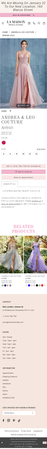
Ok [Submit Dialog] (45, 444)
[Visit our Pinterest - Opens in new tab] (14, 421)
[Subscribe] (33, 414)
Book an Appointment (23, 178)
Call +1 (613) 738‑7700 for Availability (23, 166)
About (5, 395)
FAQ (4, 388)
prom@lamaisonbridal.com (13, 323)
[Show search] (39, 23)
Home (5, 32)
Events (5, 391)
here (30, 447)
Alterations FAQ (9, 398)
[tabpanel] (23, 73)
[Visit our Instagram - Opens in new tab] (8, 421)
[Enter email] (19, 414)
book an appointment (11, 204)
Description (9, 185)
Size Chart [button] (40, 149)
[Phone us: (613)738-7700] (34, 23)
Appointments (8, 374)
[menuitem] (2, 23)
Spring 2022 (8, 35)
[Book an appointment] (23, 15)
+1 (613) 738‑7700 (10, 317)
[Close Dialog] (2, 443)
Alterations (7, 384)
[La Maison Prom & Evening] (16, 23)
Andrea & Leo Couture (22, 32)
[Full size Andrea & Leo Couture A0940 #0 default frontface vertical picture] (23, 73)
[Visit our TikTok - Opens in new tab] (19, 421)
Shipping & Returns (10, 377)
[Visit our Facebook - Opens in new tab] (3, 421)
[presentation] (11, 255)
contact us (36, 201)
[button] (2, 23)
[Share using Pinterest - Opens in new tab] (10, 111)
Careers (6, 381)
